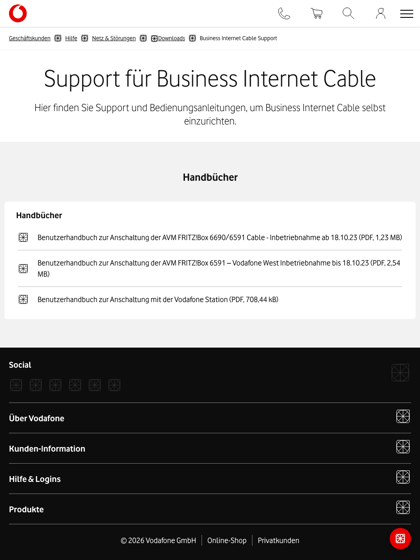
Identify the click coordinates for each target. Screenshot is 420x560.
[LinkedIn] (75, 385)
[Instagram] (36, 385)
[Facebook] (16, 385)
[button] (406, 13)
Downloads (168, 38)
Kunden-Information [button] (210, 447)
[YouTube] (95, 385)
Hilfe (71, 37)
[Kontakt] (284, 13)
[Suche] (348, 13)
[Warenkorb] (316, 13)
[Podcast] (114, 385)
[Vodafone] (400, 372)
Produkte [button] (210, 507)
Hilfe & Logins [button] (210, 477)
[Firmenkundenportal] (381, 13)
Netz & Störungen (114, 37)
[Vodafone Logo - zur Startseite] (18, 8)
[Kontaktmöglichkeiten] (400, 538)
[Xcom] (55, 385)
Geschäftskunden (29, 37)
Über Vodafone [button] (210, 416)
